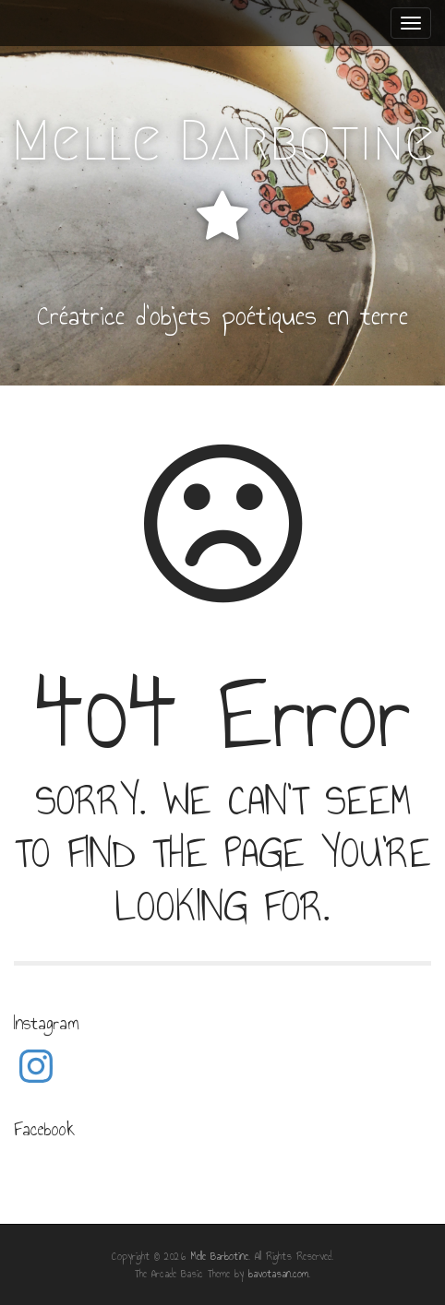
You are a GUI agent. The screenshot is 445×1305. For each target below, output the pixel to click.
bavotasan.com (278, 1273)
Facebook (44, 1129)
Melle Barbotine (223, 141)
